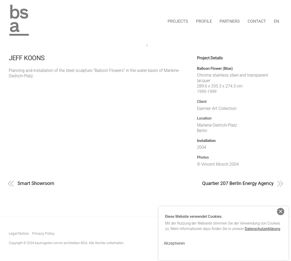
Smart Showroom (35, 183)
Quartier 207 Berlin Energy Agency (238, 183)
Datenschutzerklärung (262, 226)
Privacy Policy (43, 233)
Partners (230, 21)
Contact (257, 21)
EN (276, 21)
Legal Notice (19, 233)
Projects (178, 21)
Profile (204, 21)
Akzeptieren (174, 240)
